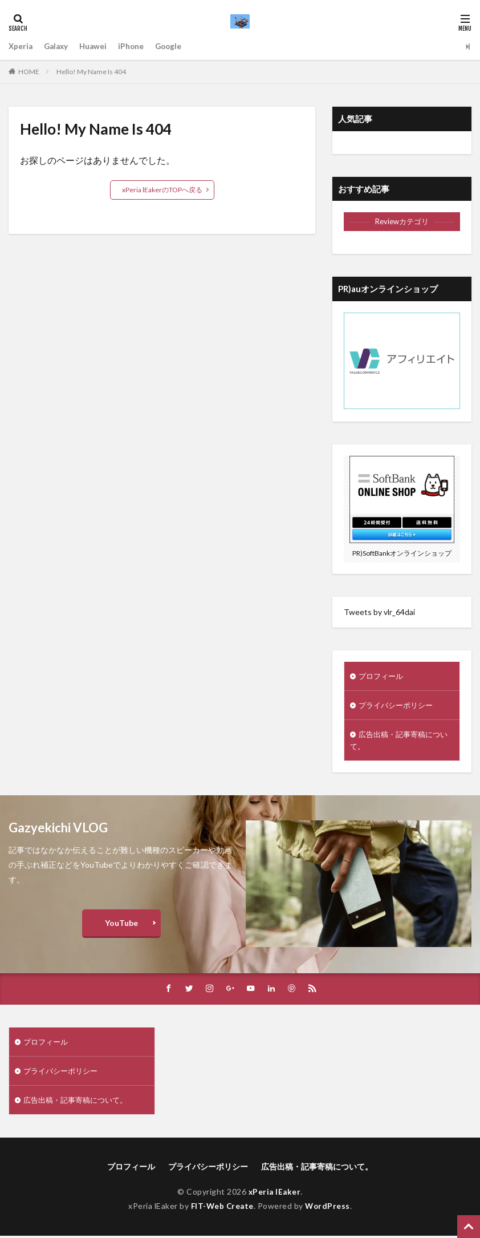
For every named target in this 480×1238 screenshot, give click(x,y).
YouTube (121, 925)
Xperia (21, 46)
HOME (28, 71)
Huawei (97, 46)
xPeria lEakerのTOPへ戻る (162, 189)
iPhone (136, 46)
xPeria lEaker (274, 1195)
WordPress (329, 1209)
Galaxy (58, 46)
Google (174, 46)
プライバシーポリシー (398, 706)
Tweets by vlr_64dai (379, 612)
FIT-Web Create (221, 1209)
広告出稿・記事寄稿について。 (398, 741)
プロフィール (382, 676)
